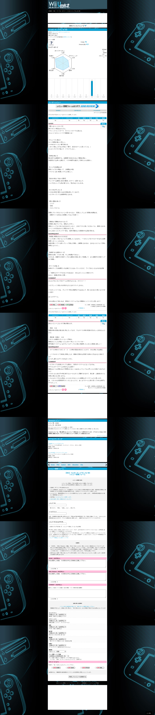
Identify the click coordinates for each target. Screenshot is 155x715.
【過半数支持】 (77, 110)
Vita (81, 465)
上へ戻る (149, 713)
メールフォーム (91, 687)
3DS (69, 465)
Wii (54, 11)
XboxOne (75, 465)
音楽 (50, 629)
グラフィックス (53, 623)
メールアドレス (53, 511)
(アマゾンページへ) (102, 435)
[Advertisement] (63, 18)
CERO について (67, 37)
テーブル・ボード (61, 11)
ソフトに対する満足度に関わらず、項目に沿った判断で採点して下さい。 (77, 611)
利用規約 (84, 687)
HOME (50, 11)
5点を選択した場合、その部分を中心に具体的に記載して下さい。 (77, 564)
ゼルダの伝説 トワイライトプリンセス (57, 452)
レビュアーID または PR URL (56, 521)
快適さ (50, 648)
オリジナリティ (53, 617)
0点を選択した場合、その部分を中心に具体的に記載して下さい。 (77, 579)
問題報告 (81, 308)
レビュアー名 (52, 503)
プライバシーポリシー (75, 687)
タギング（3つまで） (54, 666)
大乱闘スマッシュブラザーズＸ (56, 443)
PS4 (58, 465)
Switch (63, 465)
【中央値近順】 (97, 110)
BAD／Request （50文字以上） (57, 573)
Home (53, 465)
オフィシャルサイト (64, 32)
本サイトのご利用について (62, 687)
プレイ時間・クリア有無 (55, 658)
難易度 (50, 654)
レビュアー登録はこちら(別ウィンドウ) (58, 537)
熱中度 (50, 635)
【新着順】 (58, 110)
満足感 (50, 642)
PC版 (97, 687)
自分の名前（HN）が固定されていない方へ (61, 499)
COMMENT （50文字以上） (56, 587)
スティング (55, 32)
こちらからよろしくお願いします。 (63, 497)
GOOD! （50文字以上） (55, 558)
